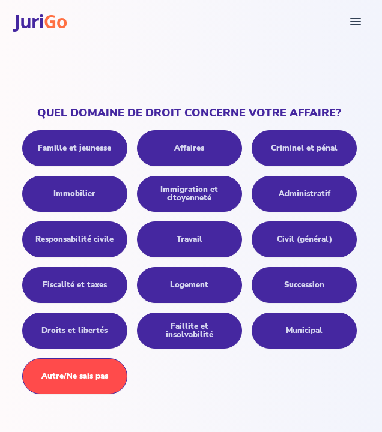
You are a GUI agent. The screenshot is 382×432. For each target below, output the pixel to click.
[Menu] (356, 22)
